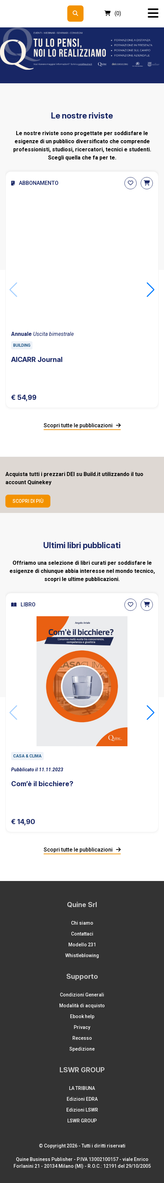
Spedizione (82, 1049)
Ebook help (82, 1016)
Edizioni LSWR (82, 1110)
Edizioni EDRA (82, 1099)
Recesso (82, 1038)
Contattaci (82, 934)
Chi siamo (82, 923)
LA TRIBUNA (82, 1088)
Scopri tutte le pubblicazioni (82, 425)
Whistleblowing (82, 955)
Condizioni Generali (82, 994)
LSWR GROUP (82, 1120)
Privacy (82, 1027)
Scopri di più (28, 501)
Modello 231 (82, 944)
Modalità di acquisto (82, 1005)
